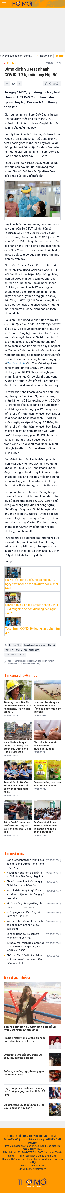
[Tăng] (19, 83)
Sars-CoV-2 (21, 650)
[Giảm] (7, 83)
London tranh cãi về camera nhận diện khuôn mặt (34, 935)
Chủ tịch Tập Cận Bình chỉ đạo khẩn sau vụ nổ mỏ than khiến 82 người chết (34, 959)
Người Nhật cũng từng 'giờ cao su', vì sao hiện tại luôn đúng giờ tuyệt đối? (34, 894)
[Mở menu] (4, 4)
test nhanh (34, 650)
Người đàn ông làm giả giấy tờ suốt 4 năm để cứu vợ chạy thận (34, 874)
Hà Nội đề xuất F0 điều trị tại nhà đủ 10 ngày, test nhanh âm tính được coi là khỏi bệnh (31, 584)
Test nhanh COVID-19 (15, 655)
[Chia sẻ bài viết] (52, 83)
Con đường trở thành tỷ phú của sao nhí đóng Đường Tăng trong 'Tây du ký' (34, 863)
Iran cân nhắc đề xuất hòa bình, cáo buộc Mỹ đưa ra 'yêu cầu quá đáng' (34, 925)
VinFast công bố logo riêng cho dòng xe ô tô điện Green (34, 905)
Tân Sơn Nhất (16, 363)
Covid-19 (9, 650)
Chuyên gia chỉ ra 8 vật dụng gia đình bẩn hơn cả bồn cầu (34, 883)
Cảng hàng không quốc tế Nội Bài (39, 645)
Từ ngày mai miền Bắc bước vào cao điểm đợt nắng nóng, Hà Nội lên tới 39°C (34, 946)
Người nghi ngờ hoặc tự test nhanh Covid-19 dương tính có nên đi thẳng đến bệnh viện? (32, 609)
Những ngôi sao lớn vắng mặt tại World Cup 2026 (34, 914)
